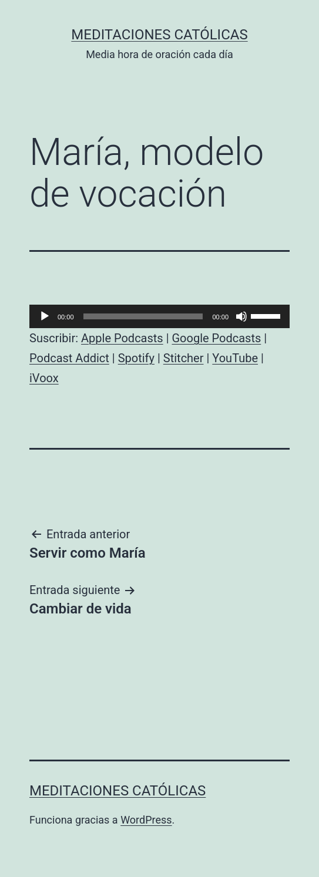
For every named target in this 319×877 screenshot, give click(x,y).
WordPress (146, 820)
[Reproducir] (45, 316)
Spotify (136, 358)
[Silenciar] (241, 316)
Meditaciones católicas (159, 34)
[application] (159, 316)
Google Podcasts (216, 338)
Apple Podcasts (122, 338)
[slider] (143, 316)
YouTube (235, 358)
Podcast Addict (69, 358)
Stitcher (183, 358)
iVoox (44, 378)
